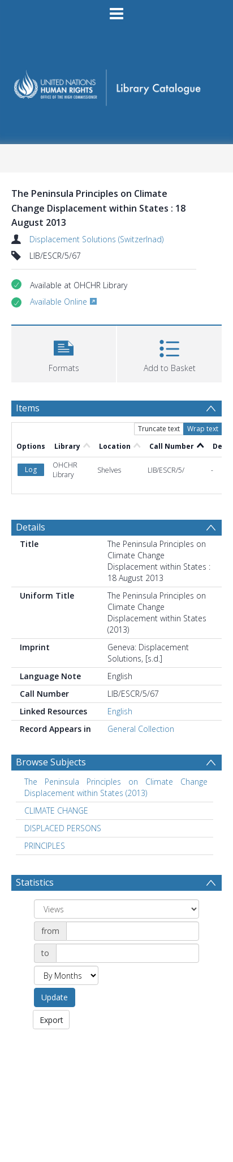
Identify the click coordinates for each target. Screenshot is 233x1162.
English (119, 711)
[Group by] (116, 909)
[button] (63, 353)
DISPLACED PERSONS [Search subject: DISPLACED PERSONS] (62, 828)
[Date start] (132, 931)
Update (54, 997)
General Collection (140, 728)
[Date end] (127, 953)
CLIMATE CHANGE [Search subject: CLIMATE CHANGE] (56, 810)
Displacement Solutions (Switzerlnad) (96, 239)
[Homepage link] (116, 84)
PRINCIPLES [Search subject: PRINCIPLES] (44, 845)
